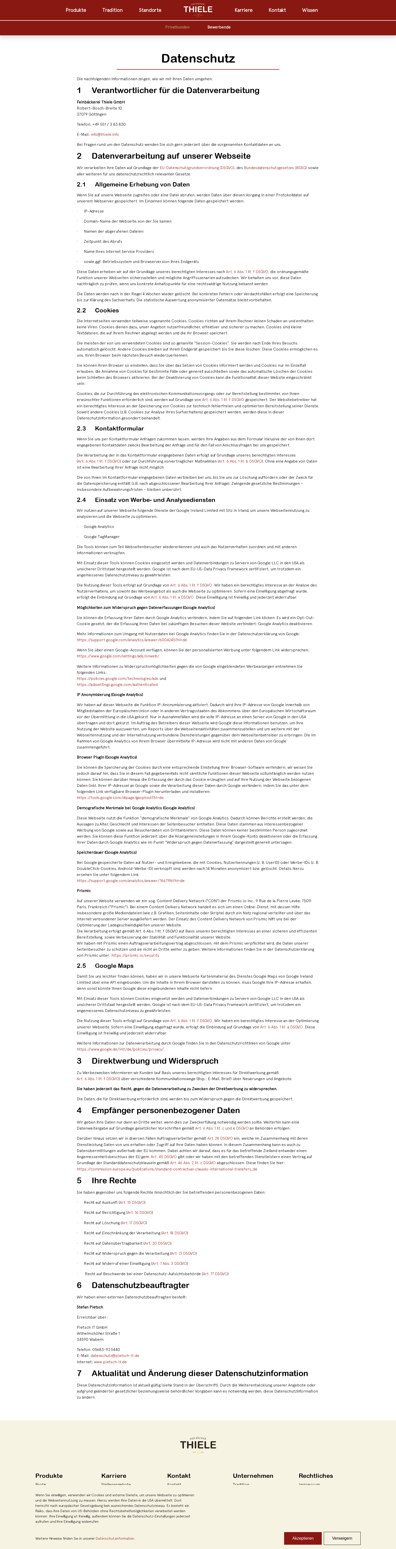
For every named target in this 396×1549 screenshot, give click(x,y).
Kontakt (277, 10)
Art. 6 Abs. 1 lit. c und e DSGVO (222, 1126)
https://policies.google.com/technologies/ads (118, 677)
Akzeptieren (303, 1538)
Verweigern (342, 1538)
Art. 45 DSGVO (164, 1154)
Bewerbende (219, 27)
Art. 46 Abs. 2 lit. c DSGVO (193, 1160)
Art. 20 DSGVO (157, 1240)
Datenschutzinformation (115, 1538)
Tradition (112, 10)
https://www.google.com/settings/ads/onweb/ (119, 655)
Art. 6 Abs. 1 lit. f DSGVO (247, 271)
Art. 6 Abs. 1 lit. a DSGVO (172, 596)
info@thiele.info (105, 134)
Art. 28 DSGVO (220, 1136)
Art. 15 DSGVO (132, 1200)
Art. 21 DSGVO (183, 1250)
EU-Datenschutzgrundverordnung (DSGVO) (198, 167)
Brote (40, 1481)
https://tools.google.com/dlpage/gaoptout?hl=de (121, 796)
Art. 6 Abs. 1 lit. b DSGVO (240, 460)
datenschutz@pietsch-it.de (115, 1352)
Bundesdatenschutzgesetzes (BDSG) (278, 167)
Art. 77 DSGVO (215, 1270)
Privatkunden (177, 27)
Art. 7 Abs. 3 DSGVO (169, 1260)
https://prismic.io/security (135, 954)
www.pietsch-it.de (110, 1358)
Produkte (76, 10)
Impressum (309, 1481)
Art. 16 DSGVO (139, 1210)
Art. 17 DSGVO (134, 1220)
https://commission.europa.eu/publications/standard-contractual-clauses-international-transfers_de (170, 1166)
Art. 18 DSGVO (174, 1230)
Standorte (150, 10)
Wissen (310, 10)
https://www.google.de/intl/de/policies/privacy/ (120, 1047)
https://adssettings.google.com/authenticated (118, 683)
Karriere (244, 10)
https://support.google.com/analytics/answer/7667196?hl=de (132, 879)
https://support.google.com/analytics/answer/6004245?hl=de (133, 639)
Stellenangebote (116, 1481)
